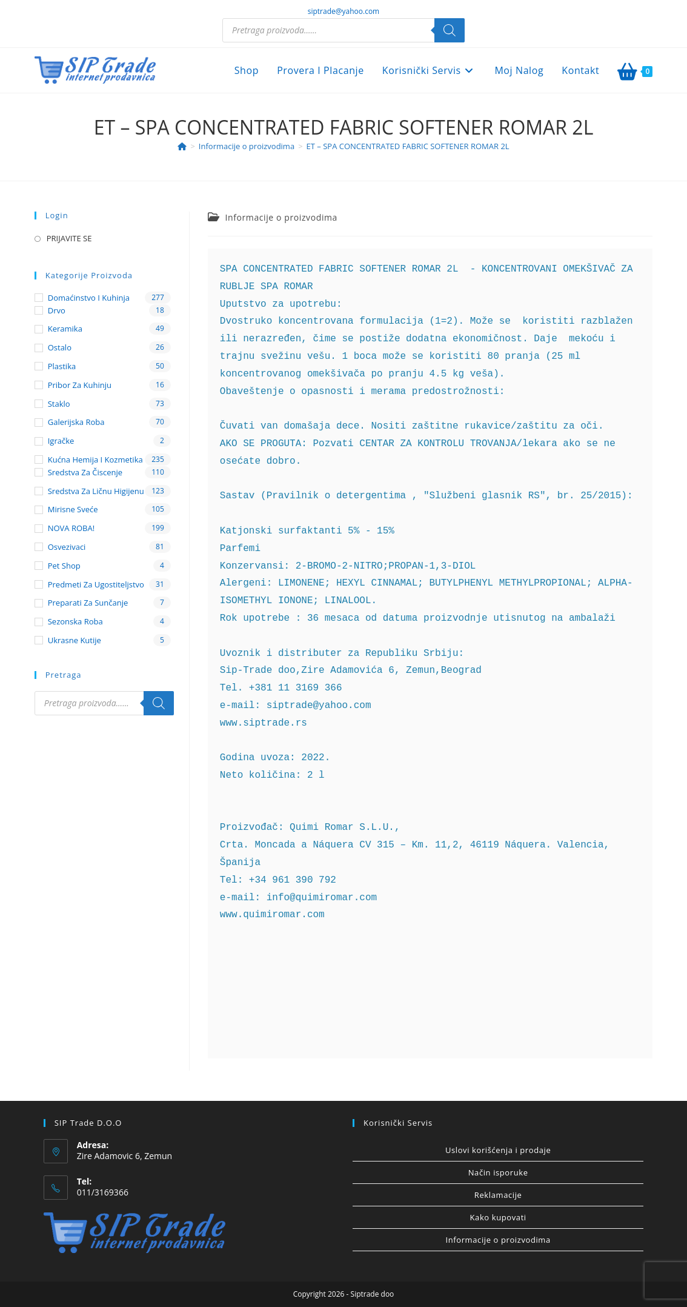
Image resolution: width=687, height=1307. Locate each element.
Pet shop (64, 565)
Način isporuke (498, 1172)
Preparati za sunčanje (88, 602)
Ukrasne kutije (74, 640)
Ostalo (59, 347)
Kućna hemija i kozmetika (95, 459)
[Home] (182, 146)
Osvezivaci (67, 546)
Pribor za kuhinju (79, 384)
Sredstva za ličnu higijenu (96, 491)
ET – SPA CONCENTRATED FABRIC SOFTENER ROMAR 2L (408, 146)
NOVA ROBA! (71, 528)
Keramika (65, 328)
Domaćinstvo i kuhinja (89, 297)
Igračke (61, 440)
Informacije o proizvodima (281, 217)
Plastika (62, 366)
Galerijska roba (76, 421)
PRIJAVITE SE (69, 238)
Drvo (56, 310)
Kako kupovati (498, 1217)
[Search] (449, 30)
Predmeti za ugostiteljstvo (96, 584)
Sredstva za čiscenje (85, 472)
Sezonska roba (75, 621)
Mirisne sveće (73, 509)
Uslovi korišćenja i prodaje (498, 1150)
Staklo (59, 403)
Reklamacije (498, 1194)
